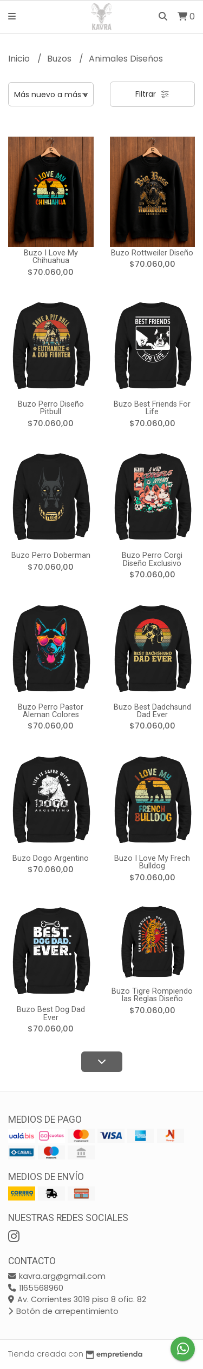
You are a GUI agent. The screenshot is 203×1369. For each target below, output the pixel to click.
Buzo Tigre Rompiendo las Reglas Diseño (152, 995)
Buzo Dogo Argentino (50, 858)
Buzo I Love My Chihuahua (51, 256)
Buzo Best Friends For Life (152, 408)
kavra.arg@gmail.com (57, 1276)
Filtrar (152, 94)
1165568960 (35, 1288)
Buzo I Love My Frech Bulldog (152, 862)
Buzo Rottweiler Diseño (152, 253)
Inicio (20, 58)
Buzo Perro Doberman (50, 555)
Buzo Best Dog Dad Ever (51, 1013)
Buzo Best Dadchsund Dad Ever (152, 711)
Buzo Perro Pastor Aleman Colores (50, 711)
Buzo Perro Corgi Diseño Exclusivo (152, 559)
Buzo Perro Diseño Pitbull (51, 408)
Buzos (60, 58)
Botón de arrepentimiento (63, 1311)
